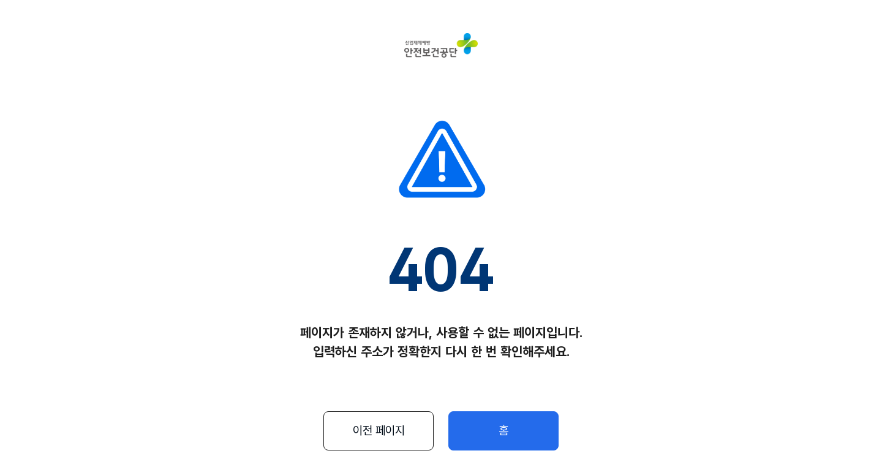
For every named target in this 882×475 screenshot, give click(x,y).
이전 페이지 (379, 431)
